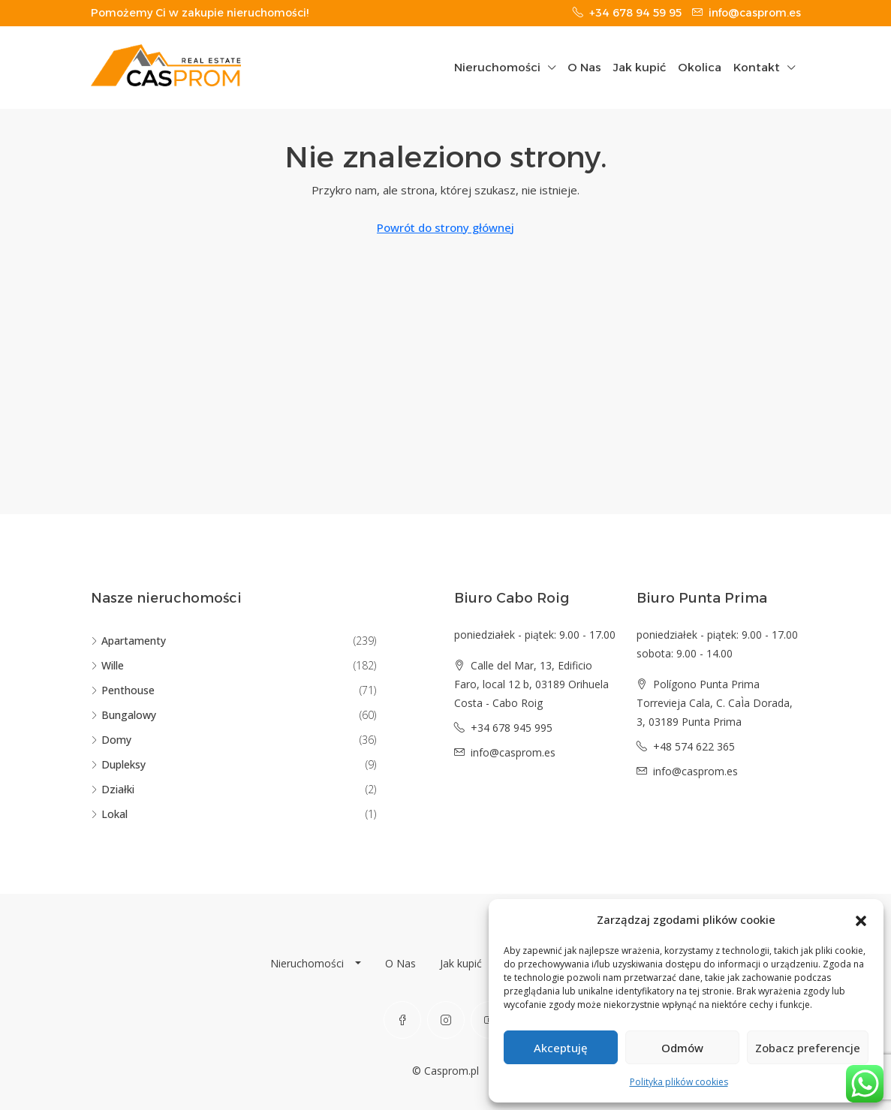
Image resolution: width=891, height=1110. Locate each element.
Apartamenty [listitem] (128, 640)
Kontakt (756, 67)
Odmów (682, 1047)
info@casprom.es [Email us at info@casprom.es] (513, 752)
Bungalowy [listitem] (123, 715)
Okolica (699, 67)
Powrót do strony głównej (445, 227)
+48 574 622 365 (694, 746)
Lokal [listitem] (109, 814)
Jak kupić (639, 67)
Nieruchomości (497, 67)
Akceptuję (561, 1047)
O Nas (584, 67)
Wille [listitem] (107, 665)
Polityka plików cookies (679, 1081)
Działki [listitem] (112, 789)
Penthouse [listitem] (123, 690)
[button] (860, 920)
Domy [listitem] (111, 739)
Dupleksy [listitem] (118, 764)
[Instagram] (446, 1020)
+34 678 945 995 (511, 727)
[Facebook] (402, 1020)
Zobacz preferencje (807, 1047)
